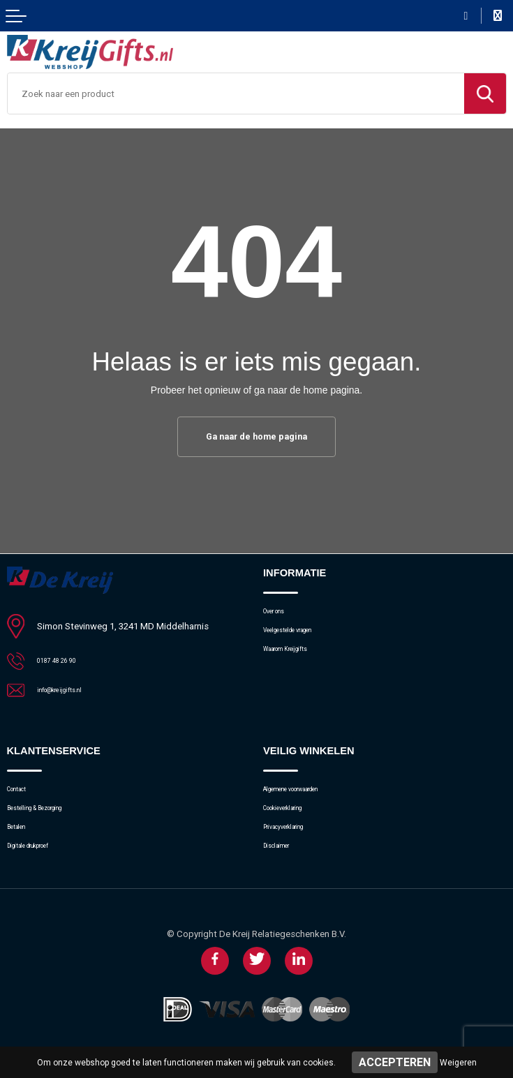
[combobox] (236, 93)
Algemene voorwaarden (310, 793)
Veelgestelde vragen (303, 638)
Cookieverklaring (296, 816)
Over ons (281, 615)
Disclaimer (284, 863)
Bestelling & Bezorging (52, 816)
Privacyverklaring (296, 839)
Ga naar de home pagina (257, 437)
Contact (22, 793)
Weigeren (458, 1063)
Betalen (22, 839)
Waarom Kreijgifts (298, 661)
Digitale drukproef (42, 863)
